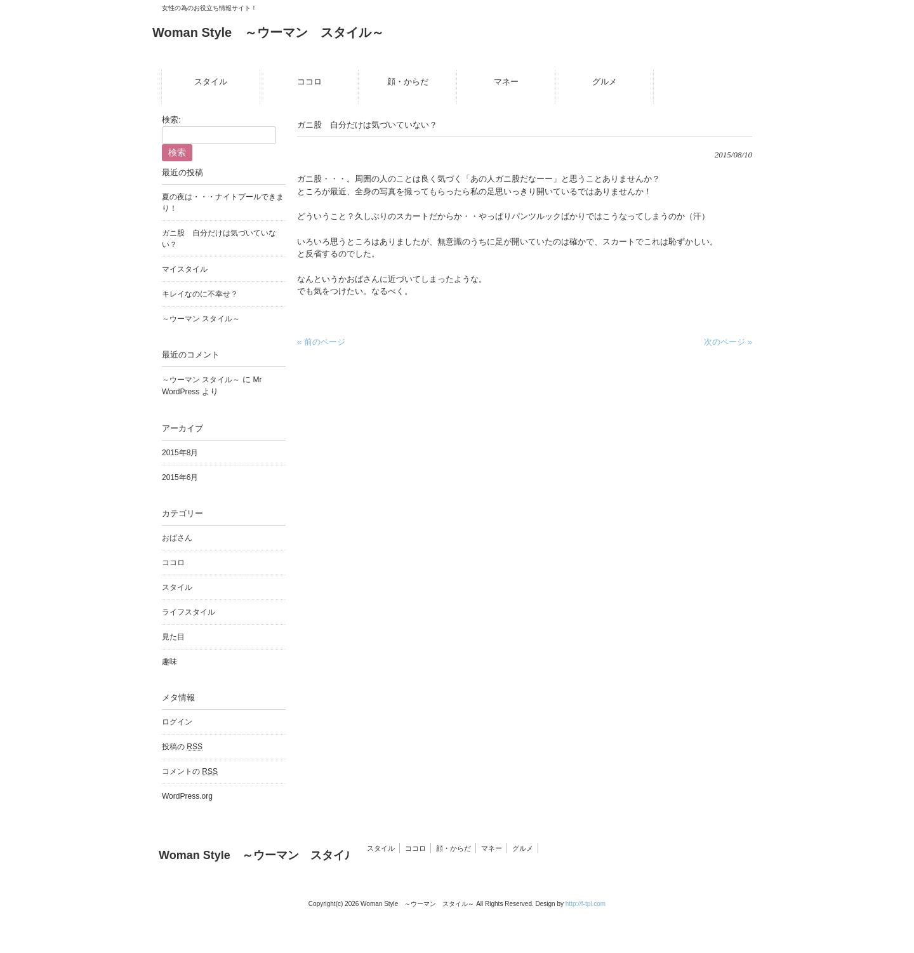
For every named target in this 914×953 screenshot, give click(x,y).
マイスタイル (185, 269)
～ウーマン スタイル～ (201, 318)
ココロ (173, 562)
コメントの (190, 771)
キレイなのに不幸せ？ (200, 294)
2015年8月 (180, 452)
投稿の (182, 746)
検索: (171, 119)
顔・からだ (453, 848)
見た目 (173, 636)
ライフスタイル (188, 612)
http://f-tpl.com (586, 903)
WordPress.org (187, 796)
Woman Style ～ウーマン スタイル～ (268, 32)
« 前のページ (321, 342)
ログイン (177, 721)
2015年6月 (180, 477)
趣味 (169, 661)
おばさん (177, 537)
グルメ (522, 848)
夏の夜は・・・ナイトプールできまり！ (223, 202)
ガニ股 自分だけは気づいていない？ (219, 239)
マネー (491, 848)
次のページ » (728, 342)
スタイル (177, 587)
